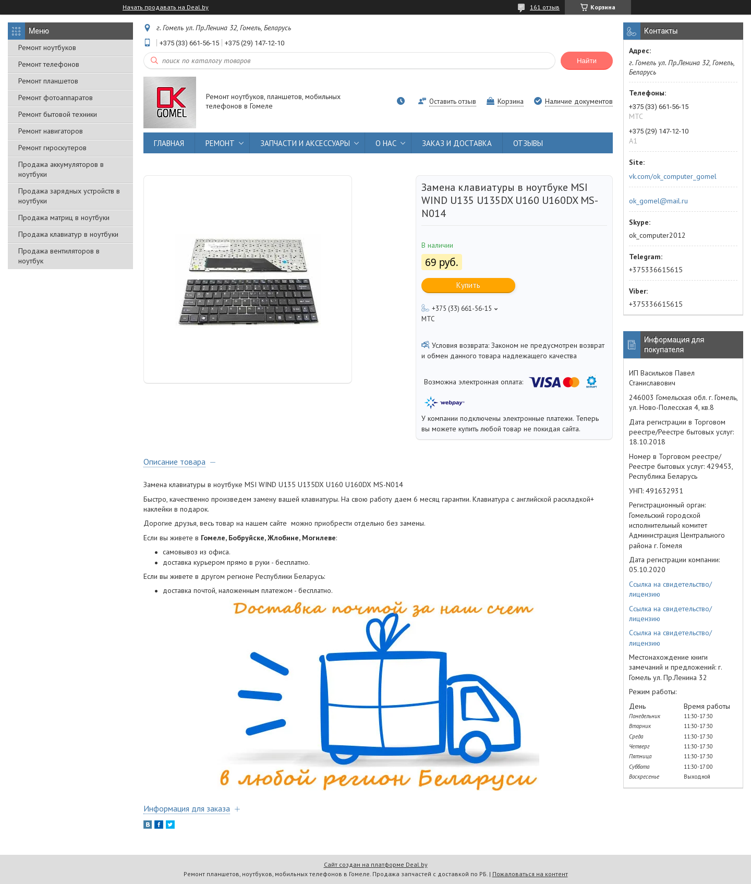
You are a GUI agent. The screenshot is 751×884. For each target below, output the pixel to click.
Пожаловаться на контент (530, 874)
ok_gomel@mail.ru (658, 200)
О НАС (386, 143)
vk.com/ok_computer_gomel (673, 176)
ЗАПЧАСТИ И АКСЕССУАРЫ (305, 143)
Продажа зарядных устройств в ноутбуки (69, 195)
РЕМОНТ (220, 143)
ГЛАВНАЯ (169, 143)
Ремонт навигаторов (50, 131)
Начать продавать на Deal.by (166, 7)
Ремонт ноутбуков (47, 47)
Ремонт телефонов (48, 64)
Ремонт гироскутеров (52, 147)
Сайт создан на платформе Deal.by (376, 864)
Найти (587, 61)
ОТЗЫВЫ (528, 143)
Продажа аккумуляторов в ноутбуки (61, 169)
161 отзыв (545, 7)
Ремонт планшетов (48, 81)
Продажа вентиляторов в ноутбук (59, 255)
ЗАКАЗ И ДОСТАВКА (457, 143)
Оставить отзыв (452, 101)
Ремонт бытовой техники (57, 114)
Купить (468, 285)
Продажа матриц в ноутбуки (64, 217)
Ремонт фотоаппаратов (55, 97)
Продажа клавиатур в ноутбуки (68, 234)
